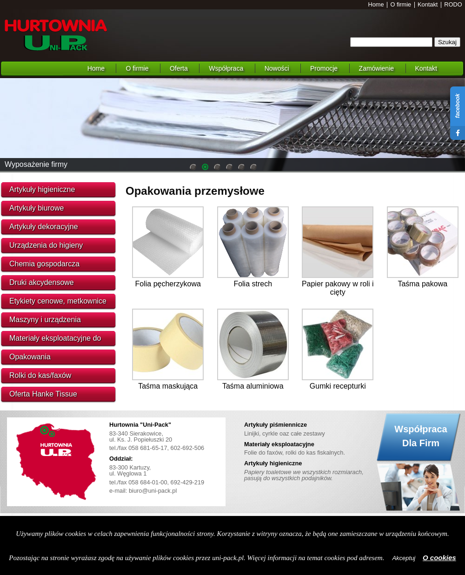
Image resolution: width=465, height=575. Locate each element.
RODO (453, 5)
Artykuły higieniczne (42, 189)
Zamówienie (376, 68)
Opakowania (30, 357)
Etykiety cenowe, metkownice (57, 301)
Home (376, 5)
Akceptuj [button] (403, 558)
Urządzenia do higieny (46, 245)
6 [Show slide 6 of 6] (253, 168)
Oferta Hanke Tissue (43, 394)
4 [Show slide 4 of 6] (229, 168)
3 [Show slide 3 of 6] (217, 168)
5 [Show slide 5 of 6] (241, 168)
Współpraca (226, 68)
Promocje (324, 68)
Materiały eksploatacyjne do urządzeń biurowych (55, 340)
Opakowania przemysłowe (195, 191)
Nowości (277, 68)
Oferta (179, 68)
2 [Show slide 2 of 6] (205, 168)
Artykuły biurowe (36, 208)
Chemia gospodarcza (44, 264)
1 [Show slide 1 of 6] (193, 168)
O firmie (400, 5)
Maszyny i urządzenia (45, 320)
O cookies (439, 558)
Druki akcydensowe (41, 282)
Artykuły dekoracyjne (43, 227)
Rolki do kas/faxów (40, 375)
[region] (232, 124)
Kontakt (428, 5)
